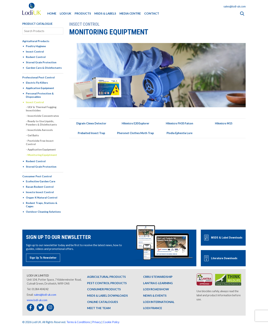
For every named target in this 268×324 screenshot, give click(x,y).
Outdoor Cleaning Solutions (43, 211)
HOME (51, 13)
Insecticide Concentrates (43, 115)
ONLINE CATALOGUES (102, 302)
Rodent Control (36, 56)
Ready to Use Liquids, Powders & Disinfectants (41, 123)
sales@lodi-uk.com (235, 6)
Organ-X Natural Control (41, 197)
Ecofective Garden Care (40, 181)
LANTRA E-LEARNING (158, 283)
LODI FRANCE (152, 308)
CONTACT (151, 13)
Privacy (96, 322)
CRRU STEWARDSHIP (158, 276)
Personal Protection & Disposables (40, 95)
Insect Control (35, 51)
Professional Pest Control (38, 77)
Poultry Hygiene (36, 46)
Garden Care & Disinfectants (44, 67)
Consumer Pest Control (37, 176)
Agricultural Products (35, 41)
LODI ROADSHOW (156, 289)
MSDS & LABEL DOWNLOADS (107, 295)
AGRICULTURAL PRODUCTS (106, 276)
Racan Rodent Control (40, 186)
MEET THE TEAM (99, 308)
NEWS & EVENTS (155, 295)
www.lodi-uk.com (37, 300)
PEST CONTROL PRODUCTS (107, 283)
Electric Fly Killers (37, 82)
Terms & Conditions (78, 322)
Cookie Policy (111, 322)
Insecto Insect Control (40, 192)
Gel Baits (33, 135)
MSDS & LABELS (105, 13)
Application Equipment (40, 88)
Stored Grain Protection (41, 62)
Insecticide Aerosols (40, 129)
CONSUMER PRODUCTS (104, 289)
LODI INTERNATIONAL (158, 302)
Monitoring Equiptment (42, 154)
